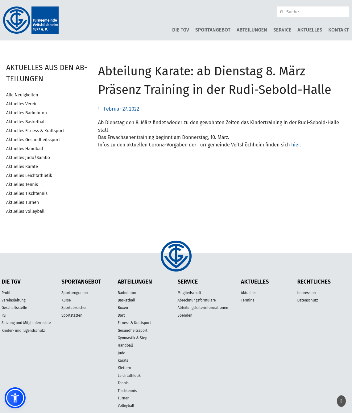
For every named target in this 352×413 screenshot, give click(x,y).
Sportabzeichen (74, 308)
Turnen (124, 398)
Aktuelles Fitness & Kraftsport (35, 130)
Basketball (126, 300)
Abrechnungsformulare (196, 300)
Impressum (306, 293)
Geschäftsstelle (14, 308)
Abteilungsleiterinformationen (202, 308)
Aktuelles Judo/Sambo (28, 157)
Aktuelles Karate (22, 166)
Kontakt (338, 30)
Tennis (123, 383)
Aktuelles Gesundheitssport (33, 139)
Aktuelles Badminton (26, 113)
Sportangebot (212, 30)
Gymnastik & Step (132, 338)
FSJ (4, 315)
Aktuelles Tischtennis (27, 193)
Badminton (127, 293)
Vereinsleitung (14, 300)
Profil (6, 293)
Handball (125, 345)
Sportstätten (71, 315)
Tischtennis (127, 391)
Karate (123, 360)
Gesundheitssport (132, 330)
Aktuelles (309, 30)
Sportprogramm (74, 293)
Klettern (124, 368)
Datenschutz (307, 300)
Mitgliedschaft (189, 293)
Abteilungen (252, 30)
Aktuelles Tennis (22, 184)
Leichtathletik (129, 375)
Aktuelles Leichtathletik (29, 175)
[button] (15, 398)
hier (295, 145)
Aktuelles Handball (24, 148)
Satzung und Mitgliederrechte (26, 323)
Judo (122, 353)
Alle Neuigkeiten (22, 95)
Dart (121, 315)
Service (282, 30)
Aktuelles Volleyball (25, 211)
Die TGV (180, 30)
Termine (248, 300)
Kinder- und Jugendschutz (23, 330)
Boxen (123, 308)
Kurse (66, 300)
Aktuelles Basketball (26, 121)
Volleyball (126, 405)
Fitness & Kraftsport (134, 323)
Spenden (184, 315)
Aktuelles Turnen (22, 202)
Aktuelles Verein (22, 104)
